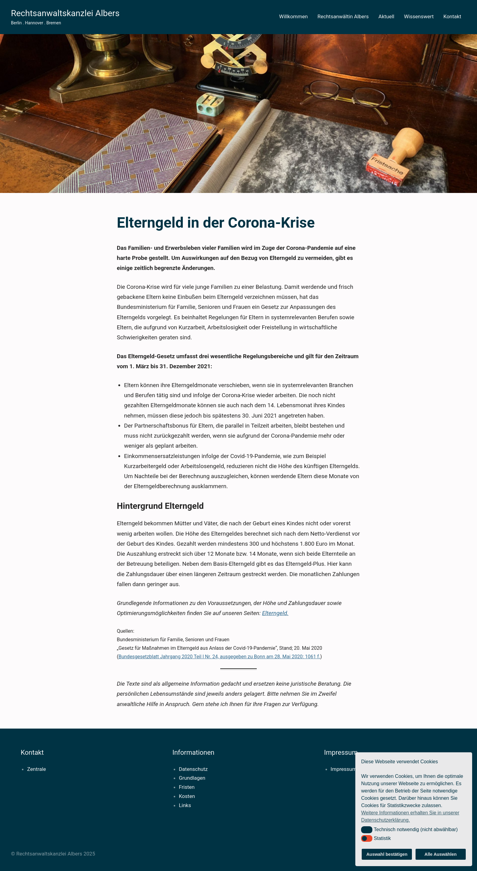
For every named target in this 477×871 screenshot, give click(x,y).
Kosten (187, 796)
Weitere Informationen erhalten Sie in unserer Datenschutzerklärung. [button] (410, 816)
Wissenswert (418, 16)
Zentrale (36, 769)
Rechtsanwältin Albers (343, 16)
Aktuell (386, 16)
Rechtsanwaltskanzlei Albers (65, 13)
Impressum (344, 769)
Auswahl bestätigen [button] (386, 854)
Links (185, 805)
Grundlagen (192, 778)
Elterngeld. (275, 613)
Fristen (187, 787)
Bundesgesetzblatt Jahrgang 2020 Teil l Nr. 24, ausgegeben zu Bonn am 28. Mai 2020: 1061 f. (219, 656)
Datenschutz (193, 769)
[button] (366, 829)
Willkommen (293, 16)
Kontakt (452, 16)
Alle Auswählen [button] (440, 854)
